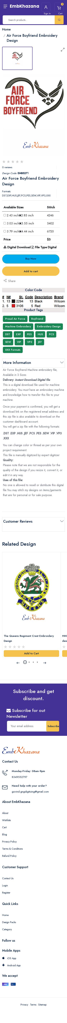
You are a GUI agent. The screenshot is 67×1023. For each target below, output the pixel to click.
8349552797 (19, 777)
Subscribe (53, 726)
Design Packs (9, 922)
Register (6, 892)
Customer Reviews (18, 521)
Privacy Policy (9, 841)
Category (7, 929)
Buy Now (30, 259)
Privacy (24, 1004)
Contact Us (7, 878)
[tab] (17, 58)
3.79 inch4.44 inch (20, 231)
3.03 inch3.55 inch (20, 223)
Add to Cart (31, 653)
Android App (11, 965)
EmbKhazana (24, 6)
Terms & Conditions (12, 849)
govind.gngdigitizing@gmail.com (30, 792)
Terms (33, 1004)
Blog (4, 834)
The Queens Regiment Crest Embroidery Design (29, 638)
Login (5, 885)
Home (5, 915)
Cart (4, 827)
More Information (17, 362)
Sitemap (42, 1004)
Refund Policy (9, 856)
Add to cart (31, 271)
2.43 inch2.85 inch (20, 215)
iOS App (9, 958)
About (5, 813)
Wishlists (6, 820)
